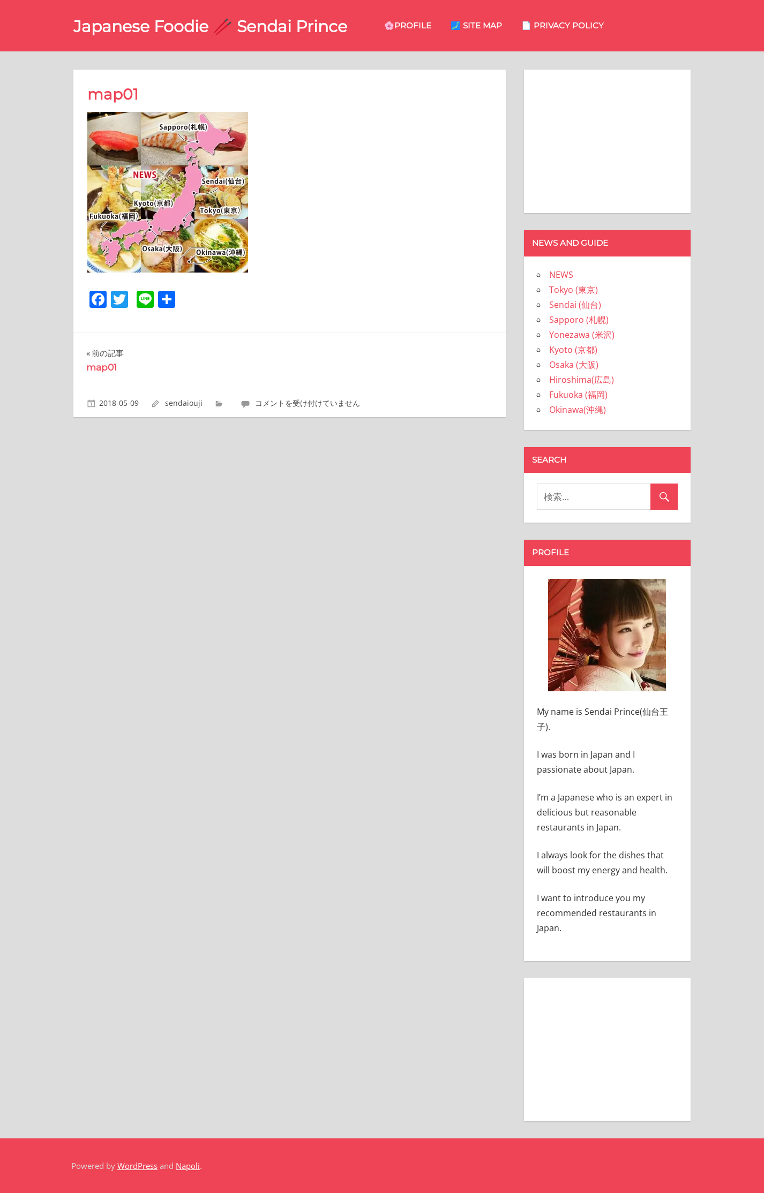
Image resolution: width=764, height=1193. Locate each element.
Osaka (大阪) (573, 365)
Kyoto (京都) (573, 350)
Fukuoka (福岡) (578, 395)
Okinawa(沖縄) (577, 410)
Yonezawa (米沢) (582, 335)
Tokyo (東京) (573, 290)
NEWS (561, 275)
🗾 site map (495, 25)
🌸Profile (427, 25)
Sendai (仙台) (575, 305)
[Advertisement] (607, 139)
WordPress (137, 1165)
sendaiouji (184, 403)
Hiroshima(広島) (581, 380)
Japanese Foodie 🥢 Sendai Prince (219, 26)
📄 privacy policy (582, 25)
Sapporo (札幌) (579, 320)
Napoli (188, 1165)
